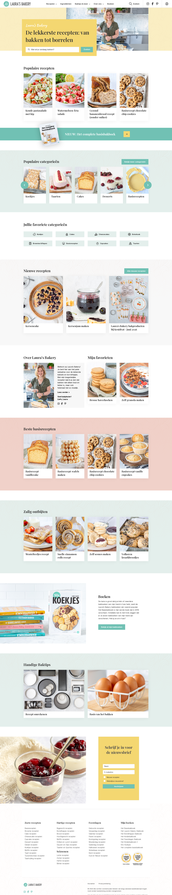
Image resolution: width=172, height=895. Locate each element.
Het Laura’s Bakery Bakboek (132, 831)
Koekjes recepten (32, 847)
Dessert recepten (31, 842)
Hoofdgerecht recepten (66, 836)
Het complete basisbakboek (132, 847)
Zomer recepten (63, 858)
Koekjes (38, 234)
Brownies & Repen (38, 243)
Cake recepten (30, 834)
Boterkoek (134, 234)
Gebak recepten (31, 845)
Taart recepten (30, 853)
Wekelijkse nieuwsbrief (115, 781)
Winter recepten (63, 863)
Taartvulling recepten (33, 858)
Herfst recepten (63, 861)
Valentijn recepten (96, 834)
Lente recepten (63, 855)
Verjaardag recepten (97, 831)
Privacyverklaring (104, 883)
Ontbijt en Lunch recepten (67, 842)
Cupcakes (102, 243)
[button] (119, 779)
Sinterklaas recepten (97, 850)
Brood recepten (63, 834)
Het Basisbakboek (128, 828)
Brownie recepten (32, 831)
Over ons (99, 4)
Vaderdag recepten (96, 845)
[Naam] (119, 766)
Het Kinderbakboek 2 (129, 842)
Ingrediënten (65, 4)
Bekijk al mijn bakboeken (111, 627)
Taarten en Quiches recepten (68, 847)
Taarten (134, 243)
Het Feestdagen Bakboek (131, 839)
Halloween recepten (97, 847)
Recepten (51, 4)
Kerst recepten (94, 853)
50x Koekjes (126, 845)
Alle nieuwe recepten (136, 271)
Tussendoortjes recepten (35, 856)
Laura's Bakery (17, 4)
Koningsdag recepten (97, 839)
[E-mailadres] (119, 772)
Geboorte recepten (96, 828)
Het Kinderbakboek (128, 836)
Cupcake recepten (32, 839)
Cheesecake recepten (33, 836)
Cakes (69, 234)
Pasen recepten (95, 836)
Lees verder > (63, 392)
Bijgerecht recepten (64, 828)
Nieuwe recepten (113, 777)
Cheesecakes (102, 234)
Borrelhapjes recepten (65, 831)
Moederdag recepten (97, 842)
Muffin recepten (31, 850)
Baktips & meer (82, 4)
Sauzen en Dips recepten (67, 845)
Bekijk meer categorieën (135, 162)
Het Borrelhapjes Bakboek (131, 834)
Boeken (110, 4)
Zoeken (87, 49)
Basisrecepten (70, 243)
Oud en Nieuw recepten (98, 856)
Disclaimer (91, 883)
